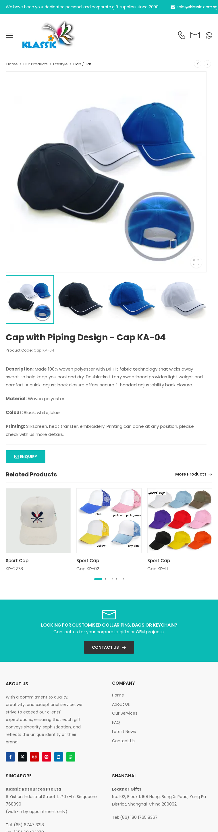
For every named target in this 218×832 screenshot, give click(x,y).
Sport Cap (17, 561)
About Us (121, 704)
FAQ (116, 722)
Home (12, 64)
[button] (98, 579)
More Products (191, 474)
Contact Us (105, 647)
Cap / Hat (82, 64)
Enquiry (28, 456)
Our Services (124, 713)
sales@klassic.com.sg (194, 7)
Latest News (124, 731)
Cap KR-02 (87, 569)
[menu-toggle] (9, 35)
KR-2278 (14, 569)
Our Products (35, 64)
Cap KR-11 (157, 569)
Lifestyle (60, 64)
